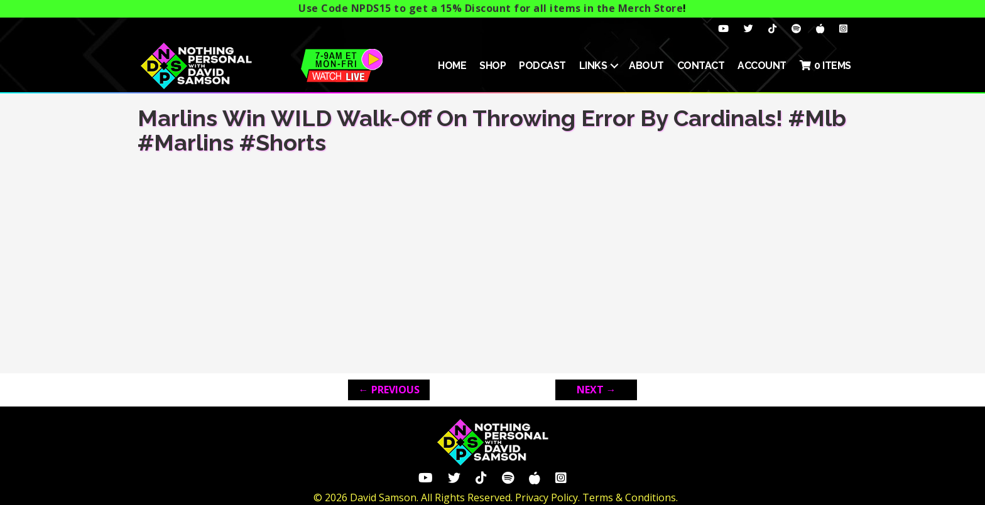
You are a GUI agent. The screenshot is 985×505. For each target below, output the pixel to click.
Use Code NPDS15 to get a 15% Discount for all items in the (490, 8)
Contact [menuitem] (701, 66)
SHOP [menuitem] (492, 66)
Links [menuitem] (593, 66)
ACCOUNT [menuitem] (761, 66)
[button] (614, 66)
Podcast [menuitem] (542, 66)
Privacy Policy (546, 497)
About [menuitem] (646, 66)
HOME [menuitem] (452, 66)
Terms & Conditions (629, 497)
